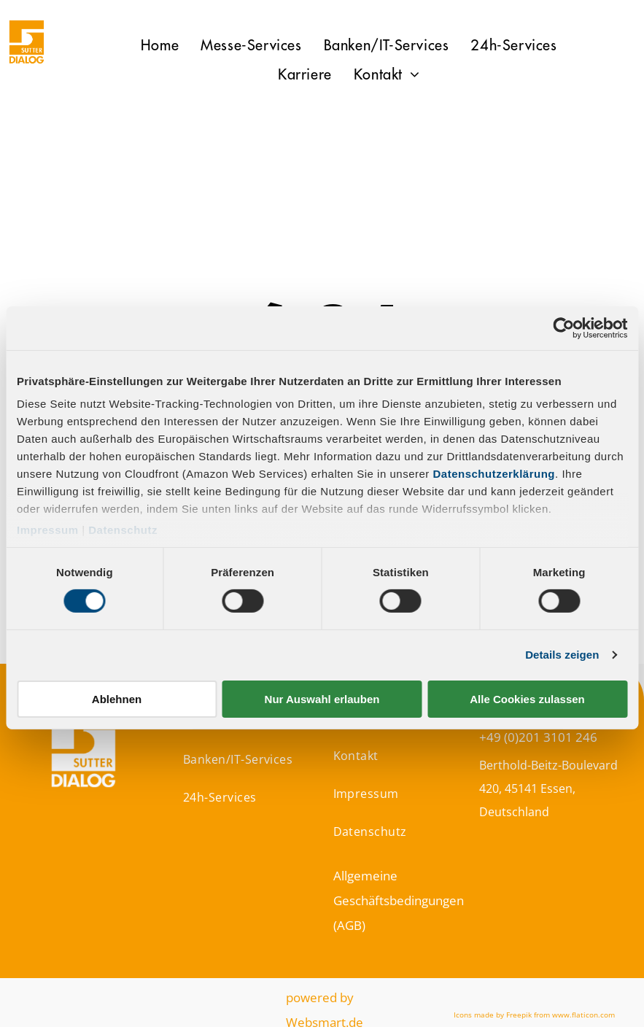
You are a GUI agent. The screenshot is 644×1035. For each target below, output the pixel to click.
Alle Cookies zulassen (527, 699)
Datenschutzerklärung (494, 474)
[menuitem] (160, 46)
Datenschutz (123, 530)
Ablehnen (116, 699)
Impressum (48, 530)
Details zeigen (562, 654)
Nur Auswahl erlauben (322, 699)
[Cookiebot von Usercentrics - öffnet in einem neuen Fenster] (563, 327)
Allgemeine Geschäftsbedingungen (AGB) (398, 900)
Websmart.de (324, 1022)
